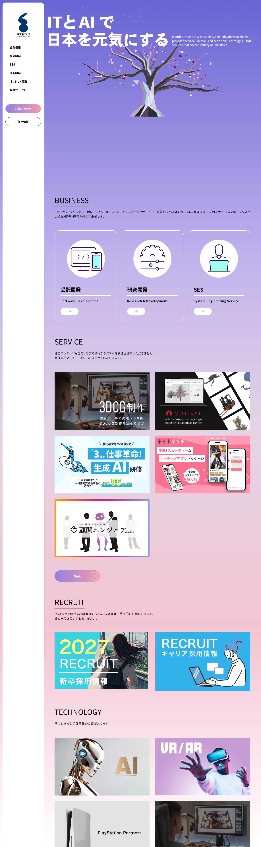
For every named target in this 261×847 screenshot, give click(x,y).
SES (12, 64)
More (77, 576)
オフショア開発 (18, 81)
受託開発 (15, 56)
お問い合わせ (23, 108)
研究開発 (15, 73)
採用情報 (23, 122)
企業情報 (15, 47)
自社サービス (18, 90)
